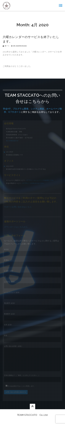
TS (8, 46)
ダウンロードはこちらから (16, 227)
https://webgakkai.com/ (33, 183)
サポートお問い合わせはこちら (18, 207)
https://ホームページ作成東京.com (40, 180)
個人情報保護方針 (12, 141)
